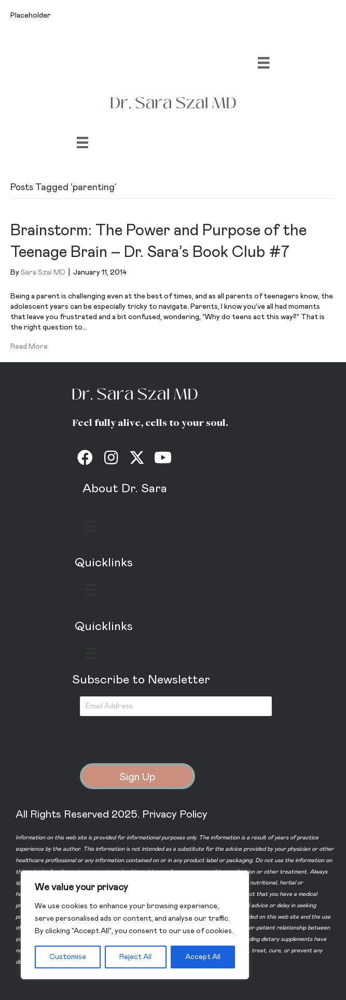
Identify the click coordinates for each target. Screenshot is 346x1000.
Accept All (202, 957)
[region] (135, 924)
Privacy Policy (174, 814)
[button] (85, 457)
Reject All (135, 957)
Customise (67, 957)
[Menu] (263, 63)
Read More (29, 346)
